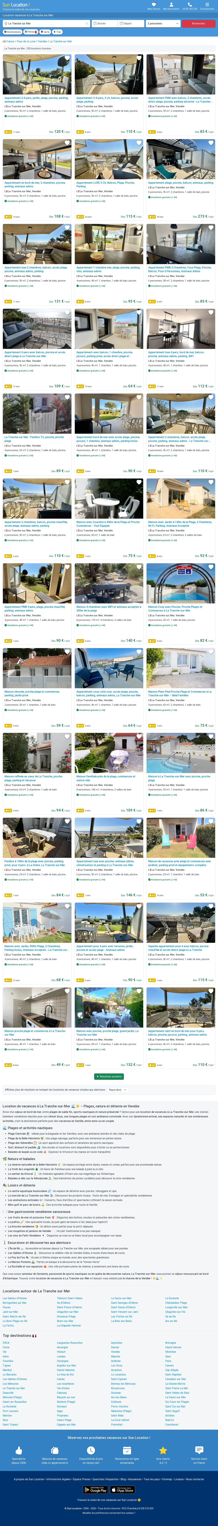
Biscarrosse (118, 1388)
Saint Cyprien (119, 1379)
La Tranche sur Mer (14, 1388)
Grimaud (61, 1406)
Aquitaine (116, 1342)
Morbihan (170, 1351)
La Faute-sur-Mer (121, 1298)
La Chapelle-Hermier (69, 1325)
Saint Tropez (10, 1424)
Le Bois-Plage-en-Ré (15, 1321)
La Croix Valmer (120, 1420)
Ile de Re (170, 1316)
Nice (5, 1420)
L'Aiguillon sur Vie (175, 1311)
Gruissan (116, 1392)
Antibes (169, 1415)
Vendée (115, 1351)
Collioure (116, 1401)
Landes (61, 1356)
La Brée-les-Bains (121, 1321)
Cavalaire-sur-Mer (175, 1379)
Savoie (115, 1347)
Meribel (7, 1370)
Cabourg (62, 1392)
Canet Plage (64, 1420)
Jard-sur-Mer (10, 1311)
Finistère (8, 1361)
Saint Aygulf (172, 1411)
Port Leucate (10, 1411)
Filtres (31, 31)
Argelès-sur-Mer (66, 1365)
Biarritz (169, 1420)
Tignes (7, 1365)
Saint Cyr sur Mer (175, 1406)
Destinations (12, 32)
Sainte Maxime (66, 1370)
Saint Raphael (173, 1374)
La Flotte (8, 1325)
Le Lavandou (118, 1374)
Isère (6, 1356)
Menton (7, 1415)
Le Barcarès (10, 1374)
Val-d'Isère (63, 1388)
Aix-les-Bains (119, 1397)
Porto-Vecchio (119, 1406)
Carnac (61, 1379)
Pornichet (117, 1424)
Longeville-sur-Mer (176, 1307)
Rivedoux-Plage (66, 1316)
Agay (60, 1411)
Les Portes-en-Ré (121, 1316)
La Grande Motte (175, 1383)
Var (5, 1351)
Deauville (8, 1392)
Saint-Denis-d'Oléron (123, 1307)
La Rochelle (172, 1298)
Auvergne (62, 1347)
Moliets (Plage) (66, 1401)
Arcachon (116, 1370)
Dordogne (62, 1361)
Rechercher (198, 23)
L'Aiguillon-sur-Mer (67, 1311)
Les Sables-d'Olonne (15, 1298)
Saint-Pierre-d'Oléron (69, 1307)
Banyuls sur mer (66, 1397)
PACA (6, 1342)
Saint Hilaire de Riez (177, 1392)
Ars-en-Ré (171, 1321)
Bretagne (170, 1342)
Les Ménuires (11, 1383)
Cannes (169, 1365)
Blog (123, 1479)
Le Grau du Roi (65, 1374)
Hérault (61, 1351)
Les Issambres (65, 1383)
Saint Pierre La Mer (176, 1388)
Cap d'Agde (171, 1370)
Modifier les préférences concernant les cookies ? (109, 1513)
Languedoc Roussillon (69, 1342)
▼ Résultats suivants (109, 1076)
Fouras (7, 1307)
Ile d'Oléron (63, 1302)
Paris (168, 1361)
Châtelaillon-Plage (176, 1302)
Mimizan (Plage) (12, 1397)
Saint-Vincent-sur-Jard (124, 1311)
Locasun (179, 1479)
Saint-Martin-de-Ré (14, 1316)
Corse (6, 1347)
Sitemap (167, 1479)
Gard (168, 1356)
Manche (115, 1356)
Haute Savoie (173, 1347)
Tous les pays (152, 1479)
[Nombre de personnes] (163, 23)
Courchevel (171, 1424)
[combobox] (46, 23)
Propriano (62, 1415)
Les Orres (116, 1365)
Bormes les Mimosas (123, 1383)
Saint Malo (117, 1415)
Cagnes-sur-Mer (66, 1424)
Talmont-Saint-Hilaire (69, 1298)
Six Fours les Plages (177, 1401)
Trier (57, 32)
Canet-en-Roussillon (15, 1401)
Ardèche (116, 1361)
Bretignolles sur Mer (15, 1302)
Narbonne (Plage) (121, 1411)
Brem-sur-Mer (65, 1321)
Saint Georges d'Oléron (124, 1302)
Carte (45, 32)
